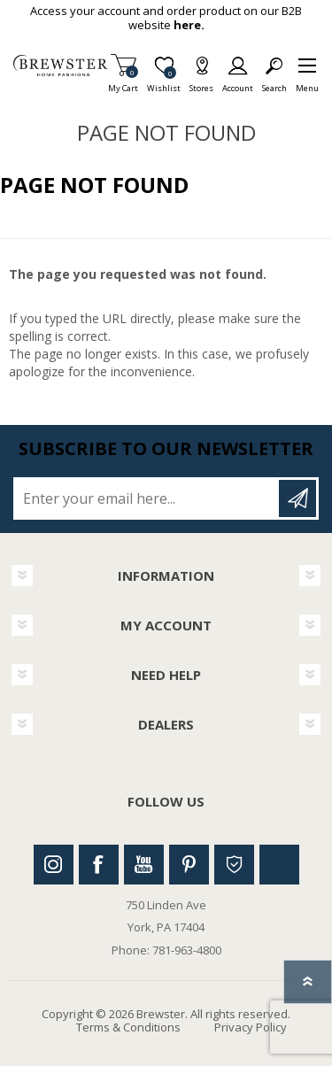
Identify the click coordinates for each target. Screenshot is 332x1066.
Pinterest (189, 864)
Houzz (234, 864)
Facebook (99, 864)
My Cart (123, 82)
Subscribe (297, 498)
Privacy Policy (250, 1027)
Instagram (53, 864)
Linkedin (279, 864)
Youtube (144, 864)
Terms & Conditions (128, 1027)
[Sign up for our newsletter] (147, 498)
